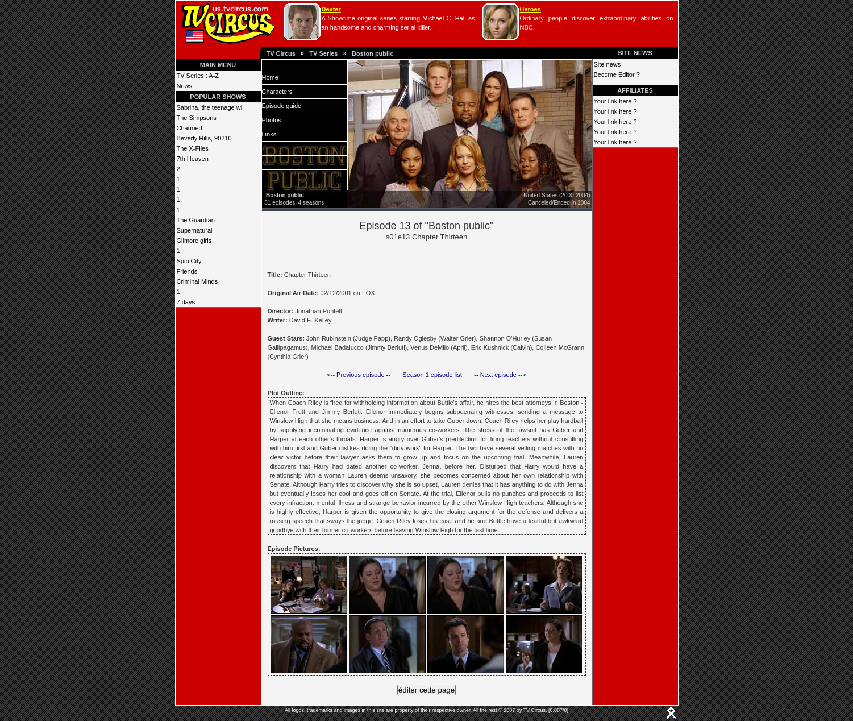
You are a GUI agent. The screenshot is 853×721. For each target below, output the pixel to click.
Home (270, 77)
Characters (277, 91)
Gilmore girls (194, 240)
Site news (607, 64)
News (185, 85)
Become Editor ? (617, 74)
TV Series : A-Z (198, 75)
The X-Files (193, 148)
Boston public (372, 53)
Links (269, 134)
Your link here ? (615, 101)
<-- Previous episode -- (358, 374)
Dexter (331, 9)
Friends (187, 271)
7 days (186, 302)
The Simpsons (197, 117)
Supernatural (195, 230)
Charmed (189, 128)
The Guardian (196, 220)
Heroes (530, 9)
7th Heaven (193, 158)
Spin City (189, 261)
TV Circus (281, 53)
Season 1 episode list (432, 374)
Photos (271, 120)
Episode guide (282, 105)
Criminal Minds (197, 281)
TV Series (323, 53)
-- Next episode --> (500, 374)
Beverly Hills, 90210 (204, 138)
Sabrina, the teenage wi (210, 107)
